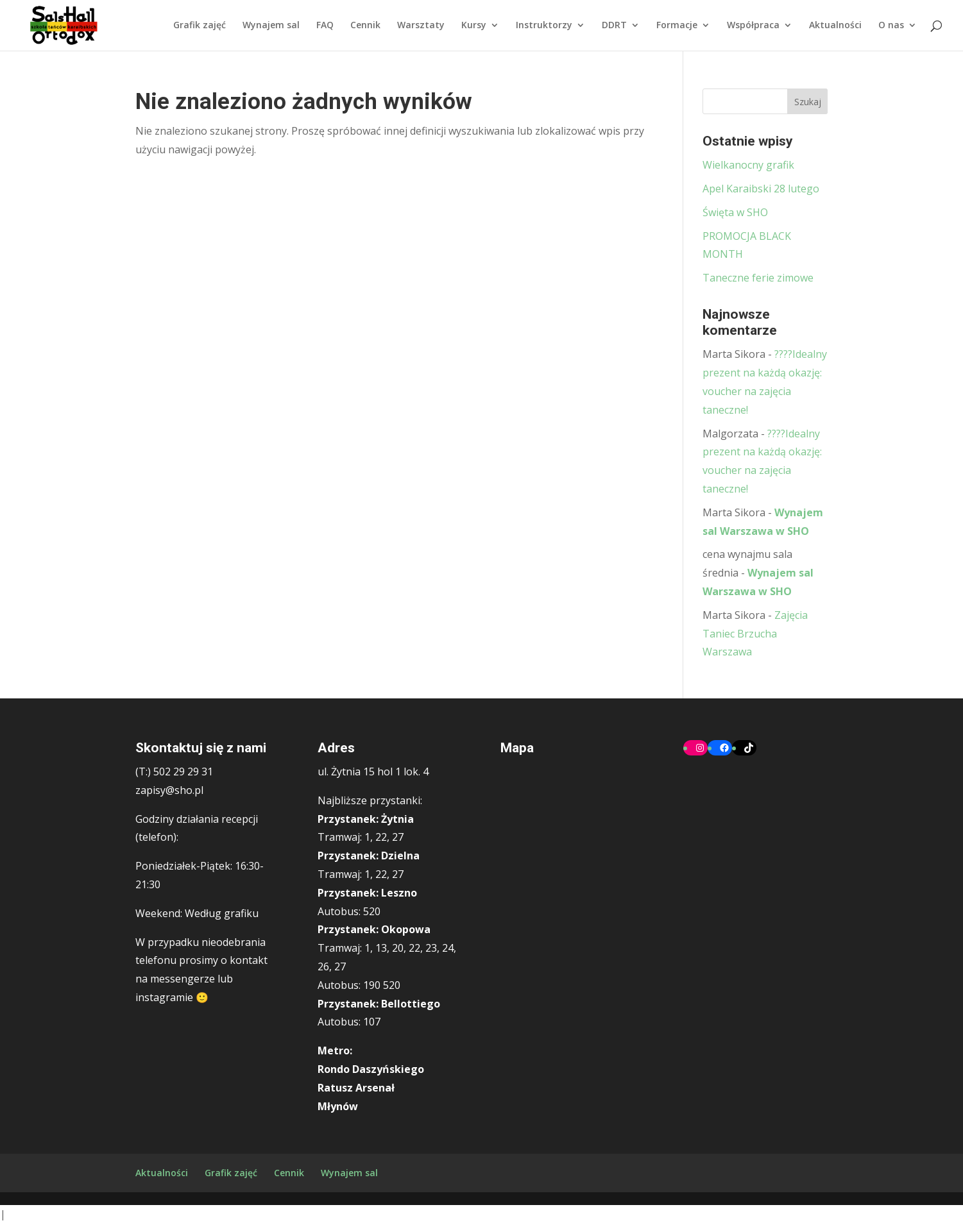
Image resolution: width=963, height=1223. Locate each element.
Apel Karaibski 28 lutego (761, 188)
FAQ (325, 26)
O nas (891, 26)
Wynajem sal (271, 26)
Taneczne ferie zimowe (758, 278)
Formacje (676, 26)
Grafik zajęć (199, 26)
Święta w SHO (735, 212)
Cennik (365, 26)
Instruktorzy (544, 26)
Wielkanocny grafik (748, 165)
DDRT (614, 26)
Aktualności (835, 26)
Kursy (473, 26)
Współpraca (753, 26)
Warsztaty (421, 26)
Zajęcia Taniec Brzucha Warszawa (755, 633)
